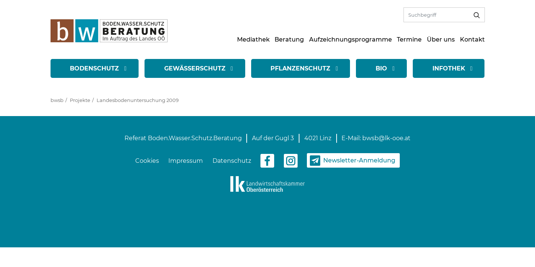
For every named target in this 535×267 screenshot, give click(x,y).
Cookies (147, 160)
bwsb (57, 100)
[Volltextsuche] (436, 15)
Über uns (441, 39)
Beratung (289, 39)
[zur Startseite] (109, 30)
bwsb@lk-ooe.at (386, 138)
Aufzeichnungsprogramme (350, 39)
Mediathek (253, 39)
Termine (409, 39)
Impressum (185, 160)
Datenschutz (232, 160)
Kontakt (472, 39)
